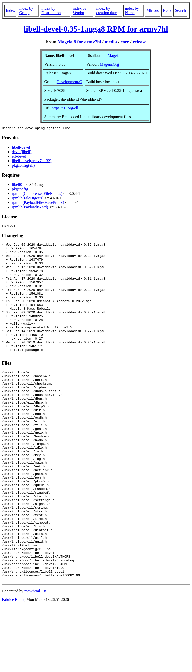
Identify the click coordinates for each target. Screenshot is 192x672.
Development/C (69, 82)
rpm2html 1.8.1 (36, 657)
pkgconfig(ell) (23, 166)
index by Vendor (80, 10)
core (125, 41)
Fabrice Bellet (13, 665)
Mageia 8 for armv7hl (79, 41)
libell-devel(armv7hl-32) (32, 161)
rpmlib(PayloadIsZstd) (30, 208)
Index (10, 10)
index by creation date (106, 10)
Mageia (114, 55)
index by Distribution (51, 10)
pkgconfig (20, 190)
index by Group (26, 10)
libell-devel (21, 148)
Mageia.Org (109, 64)
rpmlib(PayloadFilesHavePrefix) (38, 203)
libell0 (17, 185)
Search (180, 10)
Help (167, 10)
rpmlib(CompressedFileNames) (37, 194)
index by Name (132, 10)
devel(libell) (22, 152)
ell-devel (19, 157)
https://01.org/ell (65, 108)
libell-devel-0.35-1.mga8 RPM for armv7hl (96, 28)
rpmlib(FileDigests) (28, 199)
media (111, 41)
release (139, 41)
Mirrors (152, 10)
